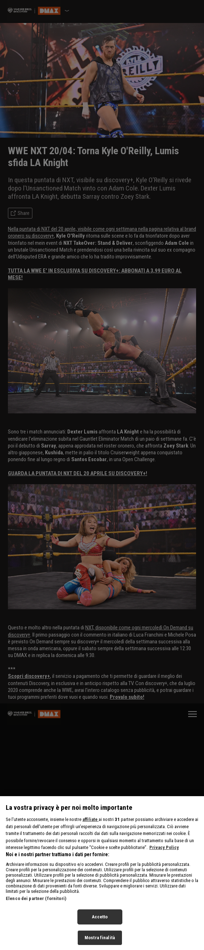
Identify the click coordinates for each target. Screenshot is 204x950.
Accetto (100, 924)
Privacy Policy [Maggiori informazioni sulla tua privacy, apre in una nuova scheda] (164, 854)
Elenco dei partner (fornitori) (36, 906)
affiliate (90, 826)
